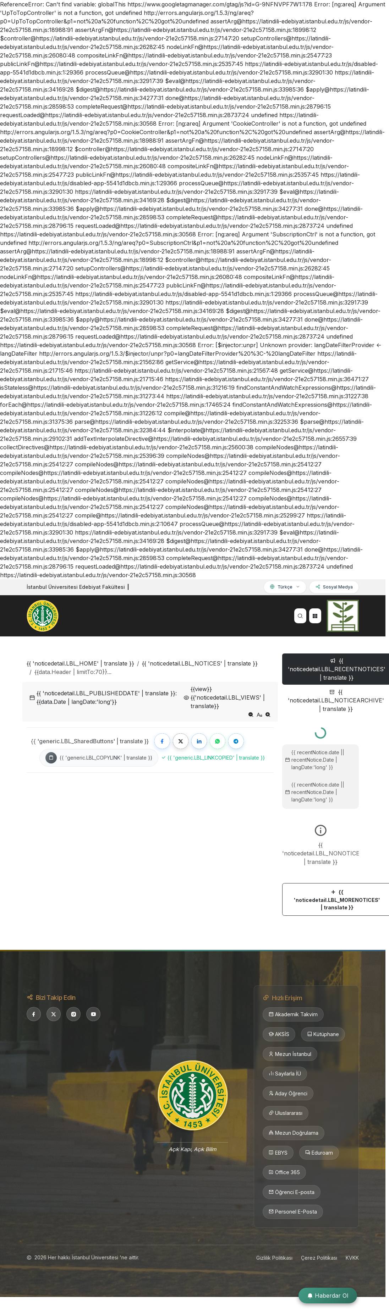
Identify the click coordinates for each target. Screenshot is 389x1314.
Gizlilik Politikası (274, 1258)
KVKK (352, 1258)
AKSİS (279, 1034)
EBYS (278, 1153)
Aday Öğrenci (288, 1093)
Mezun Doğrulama (293, 1133)
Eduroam (319, 1153)
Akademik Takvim (293, 1014)
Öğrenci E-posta (291, 1192)
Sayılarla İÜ (285, 1074)
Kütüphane (323, 1034)
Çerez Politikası (319, 1258)
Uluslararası (285, 1113)
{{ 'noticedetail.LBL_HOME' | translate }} (80, 663)
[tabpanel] (320, 819)
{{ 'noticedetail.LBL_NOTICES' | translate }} (200, 663)
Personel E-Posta (293, 1212)
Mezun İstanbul (290, 1054)
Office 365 (284, 1172)
